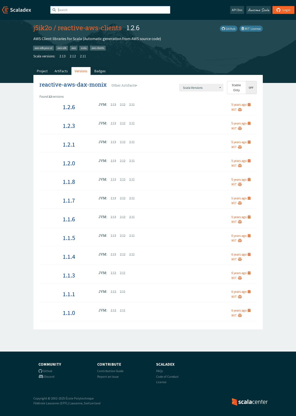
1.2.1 (69, 144)
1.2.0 (69, 163)
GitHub (228, 29)
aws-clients (98, 48)
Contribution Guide (110, 371)
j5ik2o (42, 27)
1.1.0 (69, 313)
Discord (46, 377)
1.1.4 (69, 256)
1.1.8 (69, 181)
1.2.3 (69, 125)
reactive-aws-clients (90, 27)
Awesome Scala (258, 9)
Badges (100, 71)
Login (283, 10)
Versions (81, 71)
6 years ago (241, 236)
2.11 (83, 56)
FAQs (159, 371)
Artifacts (61, 71)
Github (45, 371)
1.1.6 (69, 219)
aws (73, 48)
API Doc (237, 10)
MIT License (251, 29)
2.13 (62, 56)
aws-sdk (61, 48)
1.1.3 (69, 275)
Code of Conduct (167, 377)
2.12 (73, 56)
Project (42, 71)
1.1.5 (69, 238)
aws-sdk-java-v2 (43, 48)
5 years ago (241, 104)
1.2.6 (69, 107)
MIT (236, 110)
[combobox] (201, 87)
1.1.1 (69, 294)
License (161, 382)
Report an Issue (108, 377)
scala (84, 48)
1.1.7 (69, 200)
